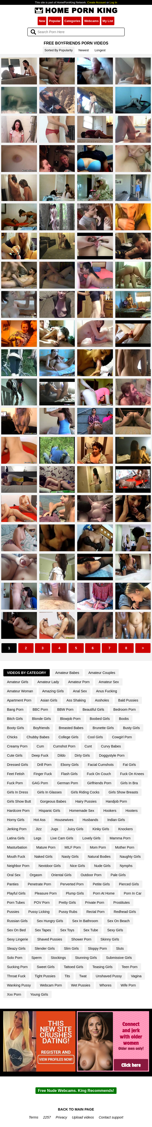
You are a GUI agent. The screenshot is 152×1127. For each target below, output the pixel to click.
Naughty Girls (130, 856)
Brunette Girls (103, 728)
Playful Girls (16, 893)
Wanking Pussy (19, 985)
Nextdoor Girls (50, 866)
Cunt (88, 746)
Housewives (64, 820)
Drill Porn (44, 765)
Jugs (54, 829)
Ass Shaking (76, 700)
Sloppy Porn (97, 948)
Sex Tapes (43, 930)
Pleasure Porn (46, 893)
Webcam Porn (51, 985)
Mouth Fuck (16, 856)
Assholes (102, 700)
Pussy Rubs (68, 912)
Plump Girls (75, 893)
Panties (13, 884)
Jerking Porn (17, 829)
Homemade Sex (81, 811)
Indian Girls (116, 820)
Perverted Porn (72, 884)
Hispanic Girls (49, 811)
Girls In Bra (129, 783)
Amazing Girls (53, 691)
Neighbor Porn (18, 866)
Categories (72, 21)
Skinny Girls (110, 939)
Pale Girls (118, 875)
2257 (47, 1117)
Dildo (62, 755)
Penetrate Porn (39, 884)
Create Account (96, 2)
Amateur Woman (20, 691)
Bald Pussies (128, 700)
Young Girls (39, 994)
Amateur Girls (17, 682)
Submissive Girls (119, 958)
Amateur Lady (48, 682)
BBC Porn (40, 709)
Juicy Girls (75, 829)
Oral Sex (14, 875)
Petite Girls (101, 884)
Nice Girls (77, 866)
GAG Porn (40, 783)
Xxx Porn (14, 994)
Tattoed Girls (73, 967)
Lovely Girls (91, 838)
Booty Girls (15, 728)
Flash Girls (69, 774)
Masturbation (17, 847)
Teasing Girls (102, 967)
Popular (55, 21)
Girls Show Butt (19, 801)
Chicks (12, 737)
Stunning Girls (86, 958)
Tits (67, 976)
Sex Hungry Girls (50, 921)
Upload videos (83, 1117)
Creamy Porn (17, 746)
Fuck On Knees (132, 774)
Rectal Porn (95, 912)
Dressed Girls (17, 765)
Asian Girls (49, 700)
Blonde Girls (41, 719)
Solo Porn (14, 958)
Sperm (36, 958)
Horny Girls (15, 820)
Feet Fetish (15, 774)
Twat (82, 976)
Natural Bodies (99, 856)
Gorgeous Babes (53, 801)
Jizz (39, 829)
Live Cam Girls (61, 838)
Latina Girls (16, 838)
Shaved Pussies (49, 939)
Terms (33, 1117)
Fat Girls (129, 765)
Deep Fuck (40, 755)
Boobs (124, 719)
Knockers (125, 829)
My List (108, 21)
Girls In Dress (17, 792)
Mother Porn (124, 847)
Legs (37, 838)
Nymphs (126, 866)
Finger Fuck (43, 774)
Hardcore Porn (18, 811)
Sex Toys (67, 930)
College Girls (68, 737)
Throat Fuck (16, 976)
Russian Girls (17, 921)
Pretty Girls (67, 902)
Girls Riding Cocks (85, 792)
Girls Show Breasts (123, 792)
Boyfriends (41, 728)
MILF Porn (72, 847)
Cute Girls (14, 755)
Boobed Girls (100, 719)
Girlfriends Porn (99, 783)
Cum (40, 746)
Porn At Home (104, 893)
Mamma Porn (120, 838)
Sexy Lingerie (17, 939)
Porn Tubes (16, 902)
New (42, 21)
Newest (83, 50)
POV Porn (42, 902)
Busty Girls (131, 728)
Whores (105, 985)
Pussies (13, 912)
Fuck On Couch (99, 774)
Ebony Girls (69, 765)
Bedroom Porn (124, 709)
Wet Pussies (80, 985)
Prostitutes (121, 902)
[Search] (76, 32)
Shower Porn (81, 939)
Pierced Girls (129, 884)
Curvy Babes (111, 746)
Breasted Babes (71, 728)
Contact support (111, 1117)
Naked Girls (43, 856)
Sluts (120, 948)
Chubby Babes (38, 737)
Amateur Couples (101, 673)
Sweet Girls (46, 967)
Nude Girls (102, 866)
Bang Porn (15, 709)
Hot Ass (40, 820)
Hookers (110, 811)
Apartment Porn (19, 700)
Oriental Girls (61, 875)
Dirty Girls (82, 755)
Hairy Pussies (86, 801)
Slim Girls (71, 948)
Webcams (91, 21)
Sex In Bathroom (85, 921)
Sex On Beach (118, 921)
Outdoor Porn (91, 875)
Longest (100, 50)
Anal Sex (80, 691)
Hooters (131, 811)
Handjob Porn (116, 801)
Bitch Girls (15, 719)
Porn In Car (133, 893)
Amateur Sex (109, 682)
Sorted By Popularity (59, 50)
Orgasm (36, 875)
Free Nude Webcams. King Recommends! (76, 1091)
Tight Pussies (45, 976)
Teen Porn (130, 967)
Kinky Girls (100, 829)
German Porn (67, 783)
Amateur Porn (79, 682)
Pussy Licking (38, 912)
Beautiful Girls (93, 709)
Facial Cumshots (101, 765)
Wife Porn (128, 985)
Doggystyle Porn (112, 755)
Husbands (90, 820)
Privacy (61, 1117)
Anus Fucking (106, 691)
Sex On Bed (16, 930)
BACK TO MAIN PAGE (76, 1109)
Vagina (136, 976)
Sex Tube (90, 930)
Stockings (58, 958)
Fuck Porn (15, 783)
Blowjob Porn (70, 719)
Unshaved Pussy (109, 976)
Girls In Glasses (49, 792)
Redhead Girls (125, 912)
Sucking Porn (17, 967)
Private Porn (94, 902)
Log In (113, 2)
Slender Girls (45, 948)
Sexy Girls (115, 930)
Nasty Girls (70, 856)
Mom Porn (98, 847)
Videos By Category (26, 673)
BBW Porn (65, 709)
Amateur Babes (67, 673)
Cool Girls (95, 737)
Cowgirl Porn (122, 737)
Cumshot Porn (64, 746)
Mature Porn (45, 847)
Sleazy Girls (16, 948)
